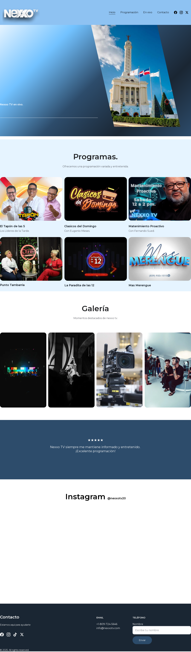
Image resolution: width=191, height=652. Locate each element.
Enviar (142, 643)
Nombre (138, 627)
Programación (129, 12)
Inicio (112, 12)
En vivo (147, 12)
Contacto (163, 12)
